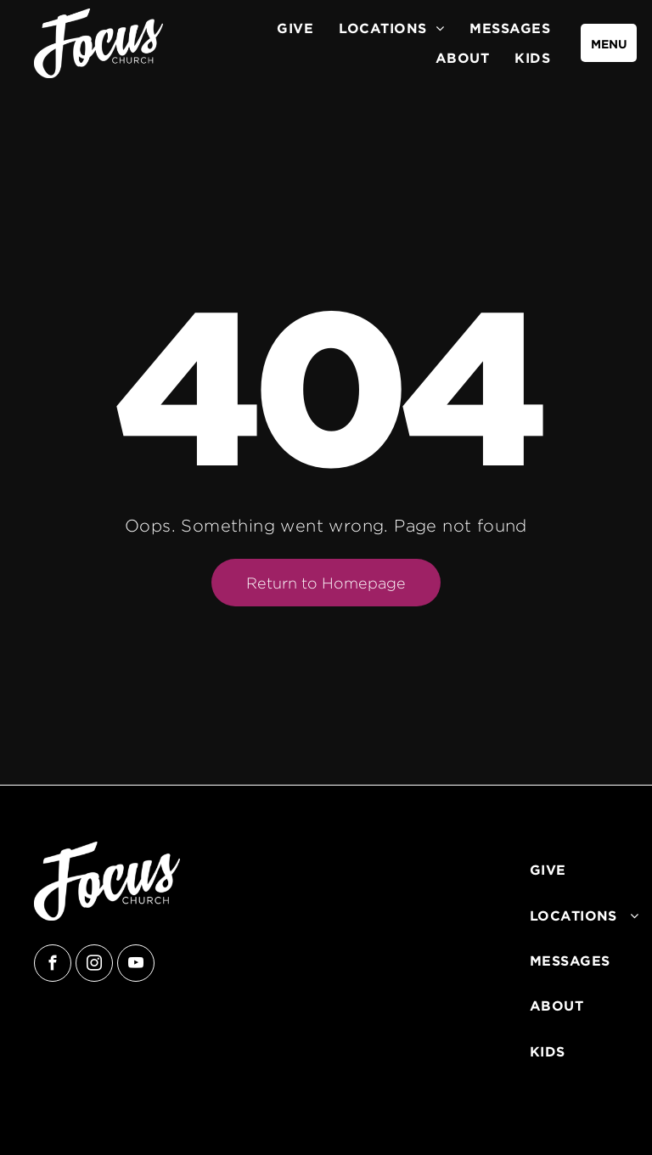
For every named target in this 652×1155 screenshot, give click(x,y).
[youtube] (136, 965)
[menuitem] (295, 28)
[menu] (609, 43)
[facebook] (52, 965)
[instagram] (94, 965)
